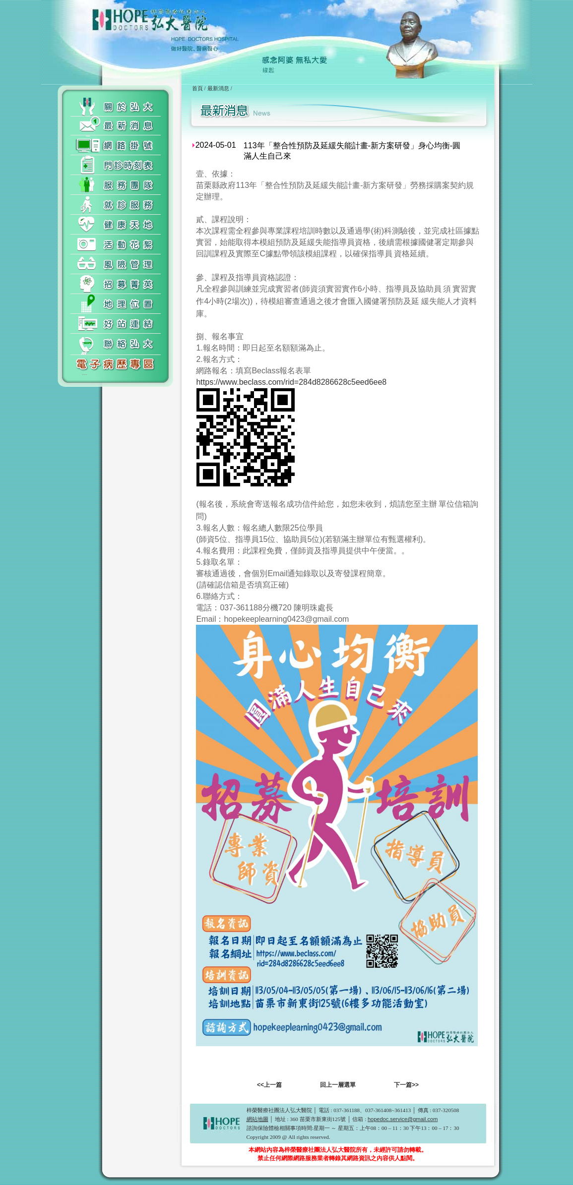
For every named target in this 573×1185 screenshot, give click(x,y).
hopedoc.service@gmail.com (403, 1119)
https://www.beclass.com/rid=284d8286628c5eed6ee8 (291, 382)
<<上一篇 (269, 1084)
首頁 (197, 88)
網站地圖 (257, 1119)
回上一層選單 (338, 1084)
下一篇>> (406, 1084)
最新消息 (218, 88)
